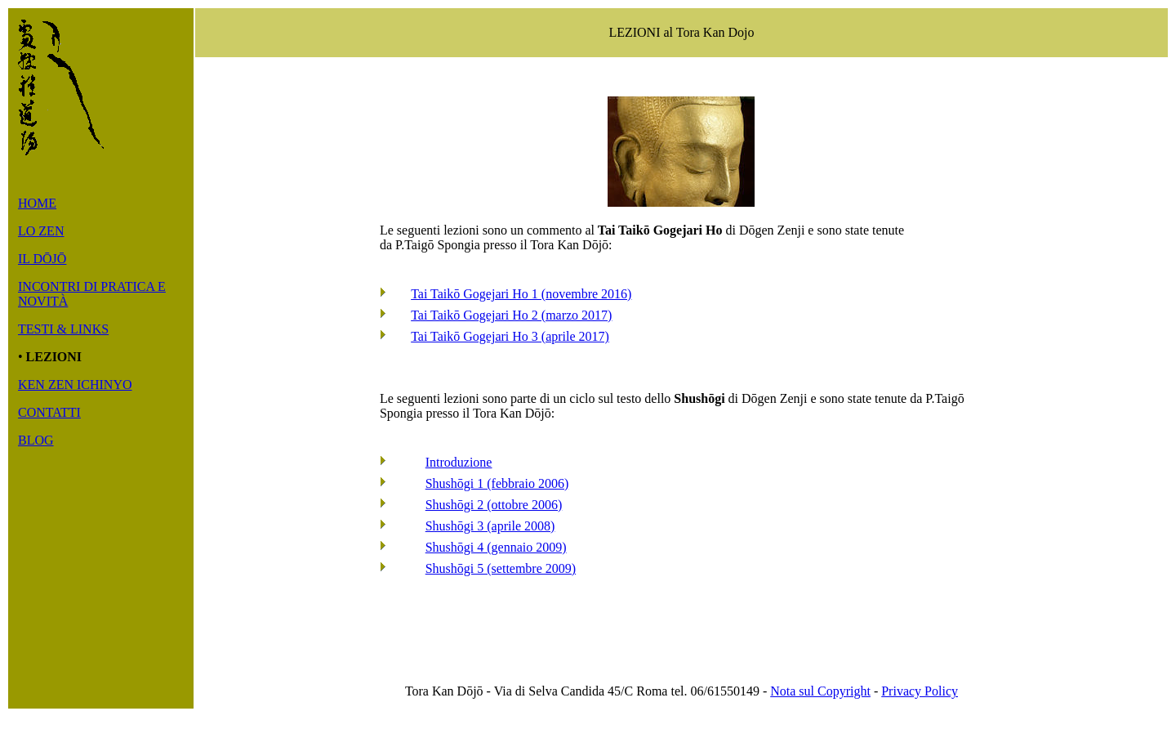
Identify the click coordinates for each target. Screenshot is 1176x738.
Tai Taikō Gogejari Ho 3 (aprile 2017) (510, 336)
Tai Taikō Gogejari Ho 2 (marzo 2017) (511, 315)
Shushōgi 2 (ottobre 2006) (494, 505)
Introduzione (458, 462)
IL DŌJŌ (42, 259)
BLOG (36, 440)
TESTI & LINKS (63, 329)
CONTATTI (49, 412)
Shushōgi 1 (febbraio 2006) (497, 483)
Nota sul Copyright (820, 691)
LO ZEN (41, 231)
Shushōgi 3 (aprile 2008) (490, 526)
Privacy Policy (919, 691)
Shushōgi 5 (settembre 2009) (500, 568)
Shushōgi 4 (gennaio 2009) (496, 547)
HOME (37, 203)
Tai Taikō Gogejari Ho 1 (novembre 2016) (521, 294)
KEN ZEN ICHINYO (75, 384)
